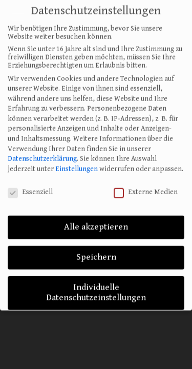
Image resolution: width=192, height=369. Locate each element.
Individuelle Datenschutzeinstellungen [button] (96, 287)
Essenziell (30, 186)
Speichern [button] (96, 252)
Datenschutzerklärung (42, 153)
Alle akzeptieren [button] (96, 221)
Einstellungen (76, 163)
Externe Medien (146, 186)
